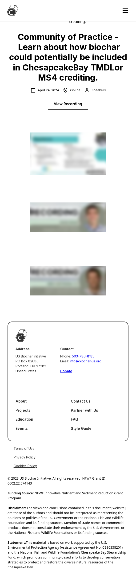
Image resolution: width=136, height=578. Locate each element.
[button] (124, 10)
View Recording (68, 103)
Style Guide (81, 428)
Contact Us (81, 401)
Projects (23, 410)
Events (22, 428)
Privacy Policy (25, 457)
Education (24, 419)
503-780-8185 (83, 356)
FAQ (74, 419)
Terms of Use (24, 448)
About (21, 401)
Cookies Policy (25, 466)
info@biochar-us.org (85, 361)
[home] (12, 10)
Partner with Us (84, 410)
